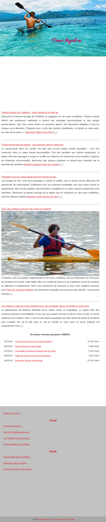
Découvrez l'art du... (12, 413)
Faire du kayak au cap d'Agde (28, 346)
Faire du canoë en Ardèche (19, 290)
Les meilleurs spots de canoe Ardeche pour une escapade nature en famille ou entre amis (45, 306)
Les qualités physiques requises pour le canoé (35, 351)
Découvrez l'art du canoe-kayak (29, 360)
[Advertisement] (50, 86)
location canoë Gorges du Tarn (43, 197)
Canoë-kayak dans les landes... (17, 457)
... (56, 132)
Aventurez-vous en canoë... (15, 463)
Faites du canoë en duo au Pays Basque (33, 356)
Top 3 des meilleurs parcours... (17, 432)
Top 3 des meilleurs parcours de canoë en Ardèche (26, 209)
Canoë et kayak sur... (12, 426)
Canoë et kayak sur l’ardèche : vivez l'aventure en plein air (29, 112)
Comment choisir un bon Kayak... (18, 469)
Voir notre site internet (60, 519)
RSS (72, 519)
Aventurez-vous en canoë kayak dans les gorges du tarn (28, 177)
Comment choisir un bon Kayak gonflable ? (34, 341)
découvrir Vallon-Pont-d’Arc (39, 132)
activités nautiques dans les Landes (41, 164)
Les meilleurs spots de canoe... (17, 438)
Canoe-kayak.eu (44, 519)
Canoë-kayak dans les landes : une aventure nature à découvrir (32, 145)
